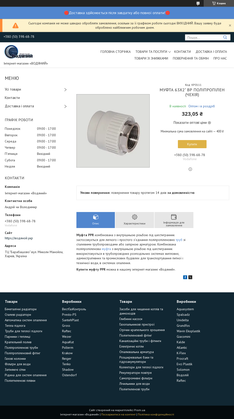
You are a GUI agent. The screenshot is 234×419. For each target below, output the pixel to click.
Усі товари (13, 89)
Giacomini (183, 336)
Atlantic (182, 347)
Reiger (66, 358)
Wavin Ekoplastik (188, 331)
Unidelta (183, 320)
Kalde (181, 342)
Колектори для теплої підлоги (141, 367)
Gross (66, 325)
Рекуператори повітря (135, 372)
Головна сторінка (116, 51)
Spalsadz (183, 314)
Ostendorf (69, 375)
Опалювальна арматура (136, 352)
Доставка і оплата (211, 51)
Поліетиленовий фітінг (135, 335)
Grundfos (183, 325)
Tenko (66, 364)
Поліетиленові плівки (20, 380)
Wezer (66, 336)
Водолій (183, 375)
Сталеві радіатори (18, 314)
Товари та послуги (151, 51)
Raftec (66, 331)
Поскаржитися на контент (118, 414)
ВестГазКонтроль (74, 309)
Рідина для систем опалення (26, 375)
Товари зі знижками (151, 58)
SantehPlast (70, 320)
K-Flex (181, 353)
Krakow (67, 353)
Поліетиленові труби (134, 389)
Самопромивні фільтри (135, 378)
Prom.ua (139, 410)
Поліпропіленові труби (21, 347)
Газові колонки (15, 358)
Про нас (220, 58)
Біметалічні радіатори (21, 309)
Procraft (182, 358)
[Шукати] (225, 37)
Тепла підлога (15, 325)
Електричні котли (131, 346)
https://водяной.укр (19, 238)
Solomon (183, 369)
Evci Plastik (184, 364)
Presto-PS (69, 314)
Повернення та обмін (191, 58)
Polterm (67, 347)
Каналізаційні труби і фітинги (140, 341)
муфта (106, 249)
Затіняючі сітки (15, 369)
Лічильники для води (134, 383)
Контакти (182, 51)
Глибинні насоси (130, 319)
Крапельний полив (18, 342)
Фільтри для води (18, 364)
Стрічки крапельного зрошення (142, 330)
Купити (192, 144)
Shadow (68, 369)
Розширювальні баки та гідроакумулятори (136, 359)
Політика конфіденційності (156, 414)
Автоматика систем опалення (26, 320)
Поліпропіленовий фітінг (22, 353)
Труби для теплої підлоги (23, 331)
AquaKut (68, 342)
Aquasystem (185, 309)
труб (179, 240)
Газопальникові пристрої (136, 324)
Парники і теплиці (17, 336)
